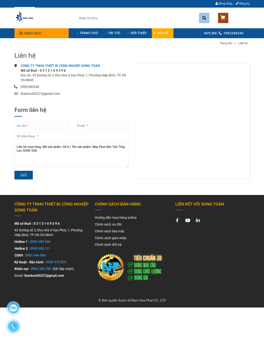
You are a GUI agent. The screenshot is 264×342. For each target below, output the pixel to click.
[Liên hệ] (24, 17)
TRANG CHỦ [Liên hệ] (89, 33)
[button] (234, 18)
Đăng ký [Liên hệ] (243, 3)
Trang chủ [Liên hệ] (228, 43)
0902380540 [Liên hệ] (233, 33)
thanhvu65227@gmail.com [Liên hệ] (40, 94)
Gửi (24, 175)
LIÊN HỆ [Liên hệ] (163, 33)
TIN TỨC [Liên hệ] (114, 33)
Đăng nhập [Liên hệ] (223, 3)
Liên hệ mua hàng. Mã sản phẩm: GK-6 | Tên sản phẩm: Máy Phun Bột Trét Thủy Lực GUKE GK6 (71, 155)
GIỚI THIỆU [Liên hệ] (139, 33)
